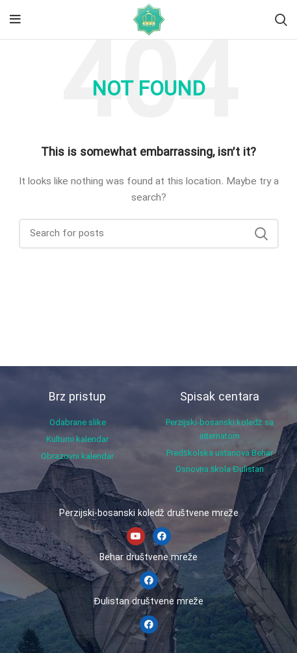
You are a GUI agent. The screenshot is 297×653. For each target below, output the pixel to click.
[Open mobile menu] (15, 19)
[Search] (281, 19)
